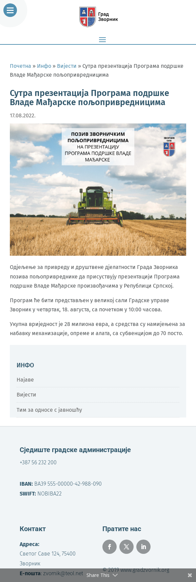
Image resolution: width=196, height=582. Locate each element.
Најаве (25, 379)
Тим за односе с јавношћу (49, 410)
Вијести (26, 394)
